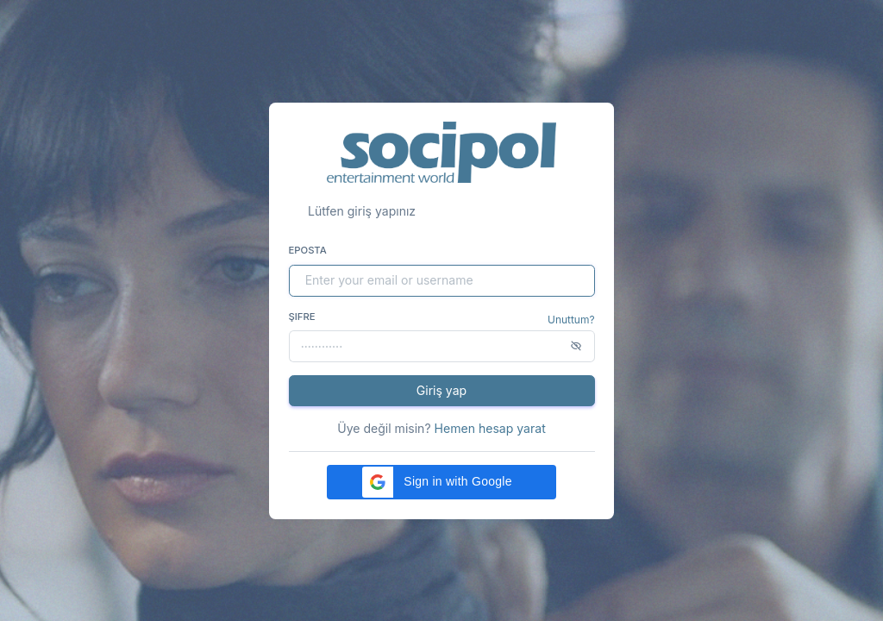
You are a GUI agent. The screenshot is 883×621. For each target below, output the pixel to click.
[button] (441, 482)
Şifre (302, 316)
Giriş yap (441, 390)
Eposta (308, 250)
